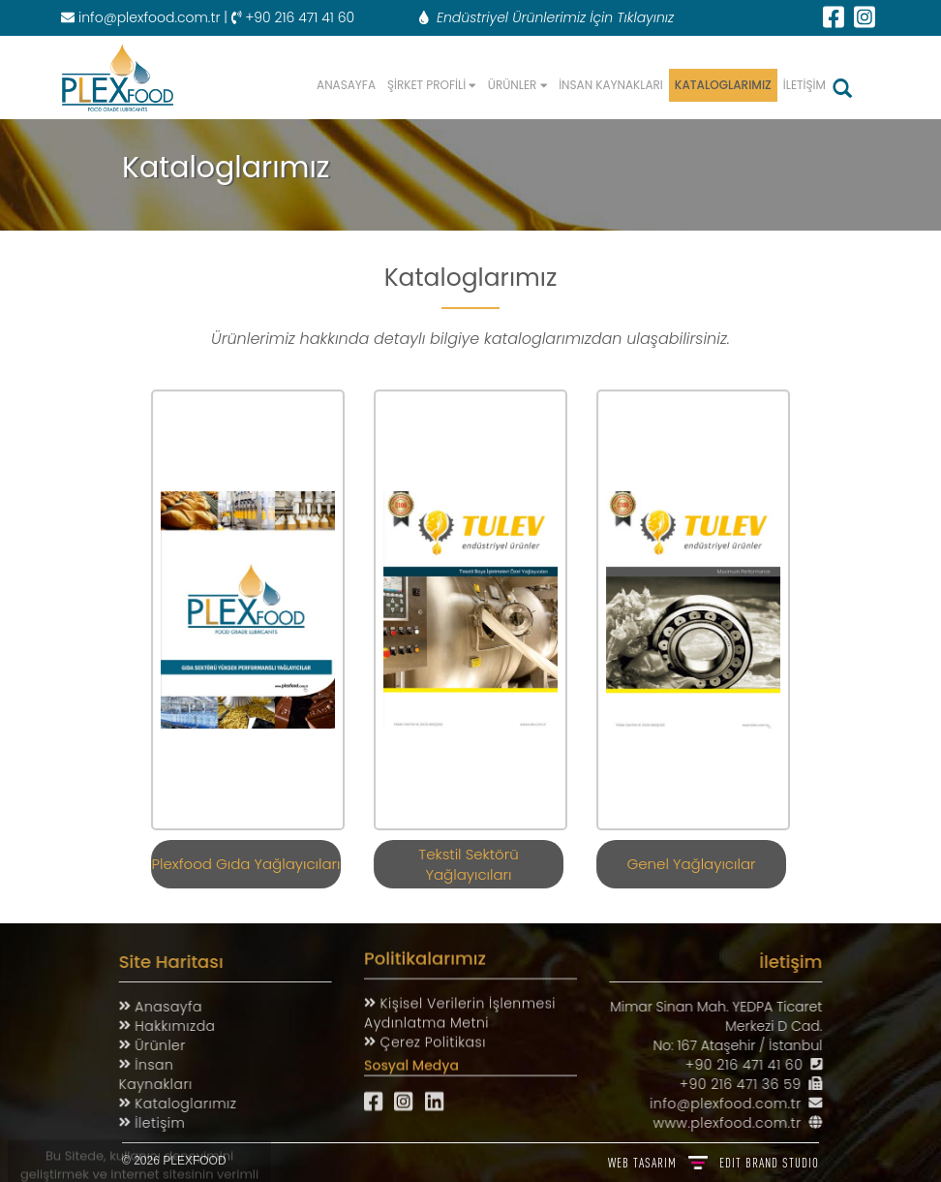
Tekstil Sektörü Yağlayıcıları (468, 856)
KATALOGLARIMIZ (723, 85)
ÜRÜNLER (517, 85)
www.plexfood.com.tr (734, 1123)
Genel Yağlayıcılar (691, 856)
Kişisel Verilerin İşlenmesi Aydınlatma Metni (460, 1005)
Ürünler (150, 1045)
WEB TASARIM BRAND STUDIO (713, 1162)
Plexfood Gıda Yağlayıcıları (246, 856)
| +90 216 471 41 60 (287, 17)
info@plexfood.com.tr (140, 17)
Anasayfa (159, 1006)
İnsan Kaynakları (148, 1074)
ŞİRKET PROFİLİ (431, 85)
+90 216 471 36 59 (748, 1084)
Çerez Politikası (431, 1034)
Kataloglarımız (175, 1103)
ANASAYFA (346, 85)
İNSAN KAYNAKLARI (611, 85)
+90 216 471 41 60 (752, 1064)
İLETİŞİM (804, 85)
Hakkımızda (165, 1026)
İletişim (150, 1123)
